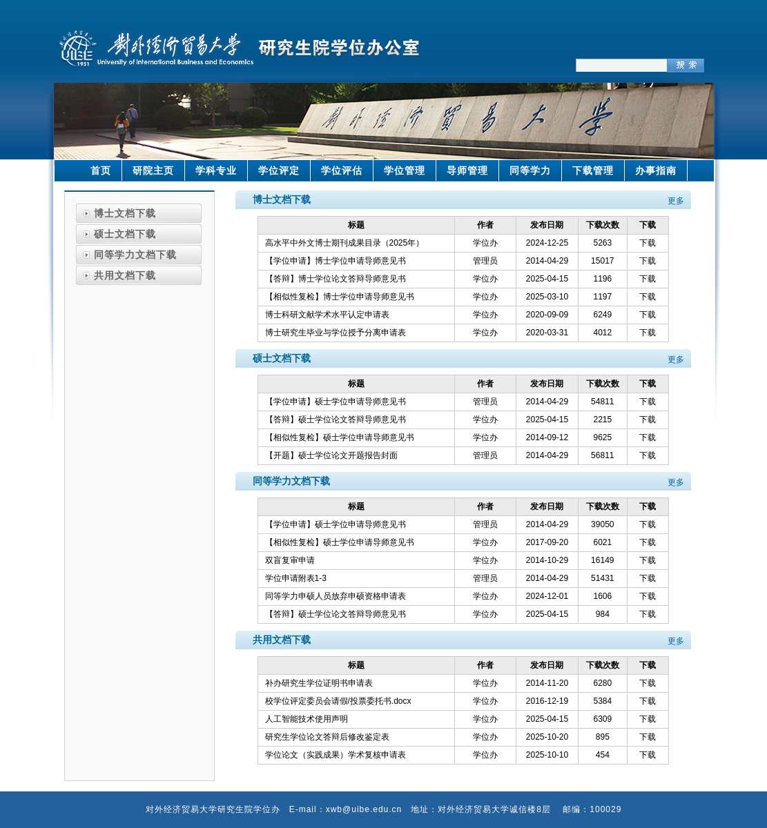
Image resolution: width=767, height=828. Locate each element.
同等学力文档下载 (135, 254)
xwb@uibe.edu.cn (364, 809)
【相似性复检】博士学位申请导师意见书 (339, 297)
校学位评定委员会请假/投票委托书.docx (338, 701)
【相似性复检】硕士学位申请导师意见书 (339, 437)
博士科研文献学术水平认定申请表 (327, 314)
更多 (676, 201)
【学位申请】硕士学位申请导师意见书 (335, 401)
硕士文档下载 (125, 233)
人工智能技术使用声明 (306, 719)
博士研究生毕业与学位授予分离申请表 (335, 332)
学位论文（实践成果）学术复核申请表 (335, 755)
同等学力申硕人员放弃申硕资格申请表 (335, 596)
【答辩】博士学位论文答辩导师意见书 (335, 279)
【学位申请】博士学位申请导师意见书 (335, 261)
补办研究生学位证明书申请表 (319, 683)
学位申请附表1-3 (296, 578)
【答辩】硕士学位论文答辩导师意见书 (335, 419)
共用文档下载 (125, 275)
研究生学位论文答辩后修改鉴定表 (327, 737)
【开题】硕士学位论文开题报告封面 (331, 455)
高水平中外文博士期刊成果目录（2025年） (345, 243)
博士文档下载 (125, 213)
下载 (647, 243)
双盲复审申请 (290, 560)
